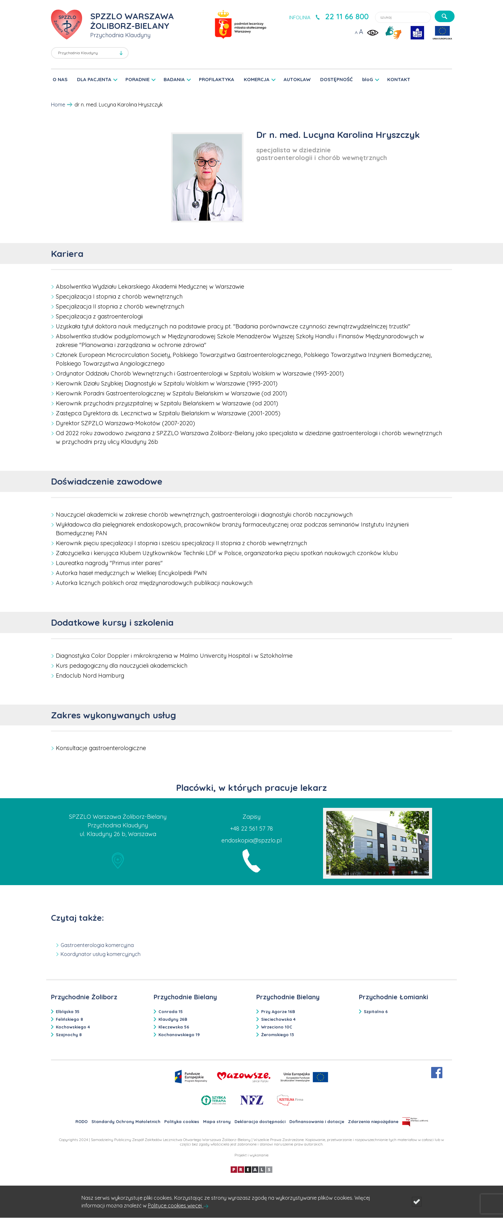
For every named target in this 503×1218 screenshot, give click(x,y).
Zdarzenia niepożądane (373, 1121)
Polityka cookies (181, 1121)
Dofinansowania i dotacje (316, 1121)
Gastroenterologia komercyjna (97, 945)
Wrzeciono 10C (276, 1026)
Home (58, 104)
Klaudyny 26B (172, 1019)
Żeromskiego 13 (277, 1034)
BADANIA (174, 79)
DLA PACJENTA (94, 79)
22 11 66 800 (347, 16)
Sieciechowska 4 (278, 1019)
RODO (81, 1121)
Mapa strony (217, 1121)
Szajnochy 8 (69, 1034)
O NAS (60, 79)
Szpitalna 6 (376, 1011)
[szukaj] (445, 16)
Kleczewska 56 (173, 1026)
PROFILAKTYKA (216, 79)
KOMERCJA (256, 79)
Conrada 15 (170, 1011)
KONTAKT (398, 79)
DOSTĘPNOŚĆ (336, 79)
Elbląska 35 (68, 1011)
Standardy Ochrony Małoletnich (125, 1121)
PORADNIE (137, 79)
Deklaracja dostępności (260, 1121)
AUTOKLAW (297, 79)
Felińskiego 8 (69, 1019)
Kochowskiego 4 (73, 1026)
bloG (367, 79)
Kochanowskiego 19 (179, 1034)
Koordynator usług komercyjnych (101, 954)
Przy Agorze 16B (278, 1011)
